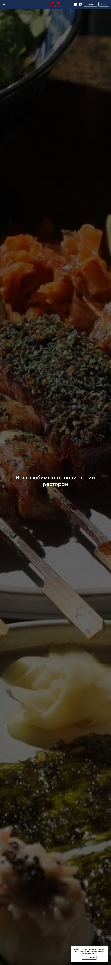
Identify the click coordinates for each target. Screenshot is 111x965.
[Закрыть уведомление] (106, 948)
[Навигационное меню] (4, 4)
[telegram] (80, 4)
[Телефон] (75, 4)
